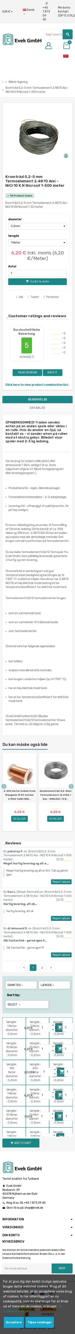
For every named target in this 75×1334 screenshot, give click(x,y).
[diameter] (37, 226)
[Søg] (58, 34)
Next (51, 968)
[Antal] (37, 273)
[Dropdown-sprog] (28, 12)
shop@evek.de (34, 1207)
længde (13, 236)
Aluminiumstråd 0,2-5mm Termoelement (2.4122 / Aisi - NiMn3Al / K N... (55, 795)
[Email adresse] (27, 1268)
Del (19, 297)
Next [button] (71, 786)
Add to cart (21, 1143)
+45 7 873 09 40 (46, 11)
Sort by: (13, 995)
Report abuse (61, 882)
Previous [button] (3, 786)
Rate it (52, 372)
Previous (24, 968)
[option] (19, 792)
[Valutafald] (7, 12)
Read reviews (27, 372)
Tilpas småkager (39, 1322)
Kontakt (63, 11)
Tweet (33, 297)
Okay (62, 1268)
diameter (15, 219)
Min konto (64, 7)
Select (14, 1004)
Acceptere (14, 1322)
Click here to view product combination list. (37, 385)
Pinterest (51, 297)
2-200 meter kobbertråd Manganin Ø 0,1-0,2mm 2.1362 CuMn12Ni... (19, 795)
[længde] (37, 242)
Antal (12, 266)
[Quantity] (45, 1027)
